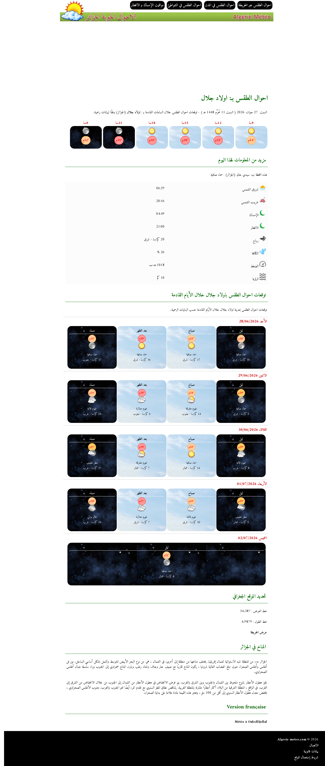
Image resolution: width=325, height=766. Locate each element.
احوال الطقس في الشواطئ (180, 5)
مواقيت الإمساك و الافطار (143, 5)
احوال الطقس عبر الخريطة (250, 5)
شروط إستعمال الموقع (302, 757)
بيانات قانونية (307, 751)
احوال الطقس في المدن (215, 5)
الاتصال (309, 746)
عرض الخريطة (254, 632)
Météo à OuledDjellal (247, 722)
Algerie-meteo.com (287, 740)
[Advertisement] (136, 58)
